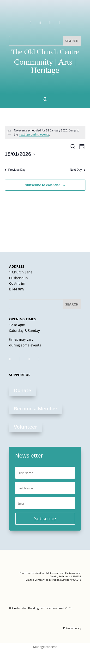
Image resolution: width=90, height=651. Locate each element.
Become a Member (36, 408)
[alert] (45, 132)
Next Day (77, 169)
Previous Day (15, 169)
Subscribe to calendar (42, 185)
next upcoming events (34, 134)
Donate (22, 390)
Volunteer (25, 427)
